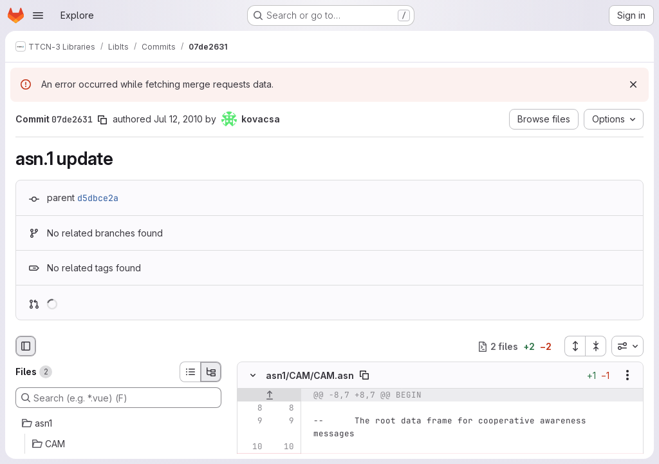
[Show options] (627, 375)
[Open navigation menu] (38, 15)
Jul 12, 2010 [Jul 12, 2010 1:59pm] (178, 118)
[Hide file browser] (25, 346)
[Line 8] (252, 408)
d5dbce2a (97, 198)
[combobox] (627, 346)
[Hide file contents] (253, 375)
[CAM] (118, 444)
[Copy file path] (364, 375)
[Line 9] (252, 421)
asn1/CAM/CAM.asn (310, 375)
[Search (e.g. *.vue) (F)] (118, 397)
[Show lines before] (269, 395)
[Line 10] (252, 447)
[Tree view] (211, 372)
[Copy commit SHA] (102, 120)
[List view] (190, 372)
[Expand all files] (574, 346)
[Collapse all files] (596, 346)
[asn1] (118, 423)
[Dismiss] (633, 84)
